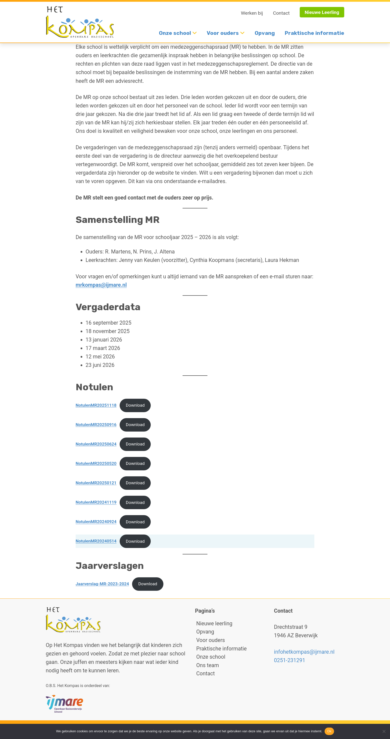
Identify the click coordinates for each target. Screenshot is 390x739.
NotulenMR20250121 (96, 482)
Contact (281, 13)
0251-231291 (289, 660)
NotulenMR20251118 (96, 405)
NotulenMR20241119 (96, 502)
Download (135, 405)
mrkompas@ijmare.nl (101, 285)
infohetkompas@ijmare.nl (304, 652)
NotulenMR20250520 (96, 463)
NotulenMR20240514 (96, 541)
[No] (383, 731)
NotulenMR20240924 (96, 521)
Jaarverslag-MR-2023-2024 (102, 583)
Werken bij (252, 13)
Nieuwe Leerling (322, 12)
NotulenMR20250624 (96, 444)
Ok (329, 731)
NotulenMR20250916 (96, 424)
